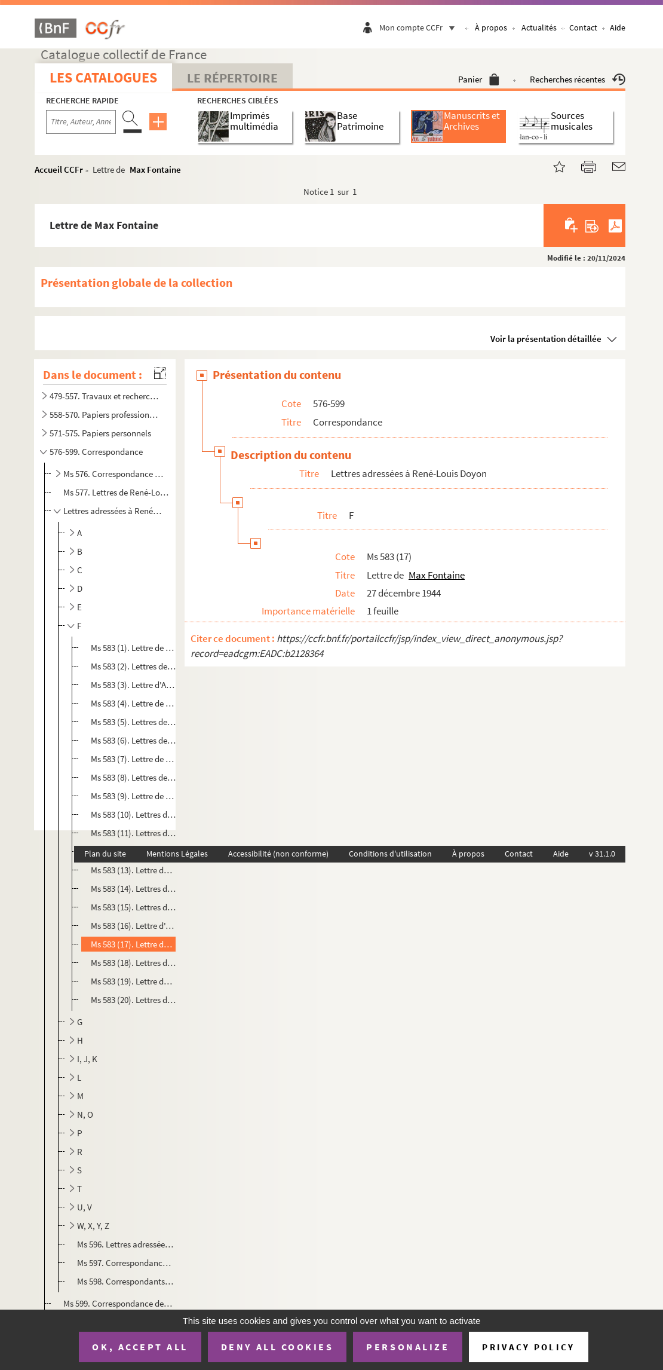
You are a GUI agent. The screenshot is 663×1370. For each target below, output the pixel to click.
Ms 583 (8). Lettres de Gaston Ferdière (133, 777)
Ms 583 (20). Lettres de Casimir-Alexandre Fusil (133, 999)
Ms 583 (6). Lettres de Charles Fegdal (133, 740)
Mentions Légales (177, 853)
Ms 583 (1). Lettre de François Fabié (133, 647)
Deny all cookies (277, 1347)
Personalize (407, 1347)
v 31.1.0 (602, 853)
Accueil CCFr (59, 169)
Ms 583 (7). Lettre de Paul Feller (133, 758)
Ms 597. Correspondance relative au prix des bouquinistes (125, 1262)
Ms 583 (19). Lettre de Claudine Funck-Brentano (133, 981)
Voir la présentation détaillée (545, 338)
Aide (617, 27)
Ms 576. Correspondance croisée (113, 473)
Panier (478, 79)
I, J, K (87, 1059)
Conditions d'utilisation (390, 853)
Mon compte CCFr (420, 27)
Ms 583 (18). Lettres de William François (133, 962)
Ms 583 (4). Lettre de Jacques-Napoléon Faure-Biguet (133, 703)
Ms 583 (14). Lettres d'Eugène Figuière (133, 888)
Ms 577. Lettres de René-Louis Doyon (118, 492)
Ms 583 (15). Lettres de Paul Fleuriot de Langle (133, 907)
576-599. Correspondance (96, 451)
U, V (84, 1207)
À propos (491, 27)
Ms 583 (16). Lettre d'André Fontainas (133, 925)
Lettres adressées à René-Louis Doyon (113, 510)
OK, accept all (140, 1347)
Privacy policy (528, 1347)
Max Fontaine (155, 169)
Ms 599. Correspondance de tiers (118, 1303)
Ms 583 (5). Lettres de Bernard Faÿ (133, 721)
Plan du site (105, 853)
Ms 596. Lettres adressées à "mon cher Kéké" (125, 1244)
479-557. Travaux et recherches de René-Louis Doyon (106, 396)
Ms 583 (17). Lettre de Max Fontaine (133, 944)
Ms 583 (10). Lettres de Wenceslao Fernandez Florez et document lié (133, 814)
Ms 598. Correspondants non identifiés (125, 1281)
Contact (583, 27)
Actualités (539, 27)
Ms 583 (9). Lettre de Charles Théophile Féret (133, 796)
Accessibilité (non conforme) (278, 853)
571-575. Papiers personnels (100, 433)
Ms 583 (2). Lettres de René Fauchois (133, 666)
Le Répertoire (232, 77)
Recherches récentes (577, 79)
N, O (85, 1114)
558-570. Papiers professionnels (106, 414)
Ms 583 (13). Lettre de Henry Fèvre (133, 870)
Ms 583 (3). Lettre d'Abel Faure (133, 684)
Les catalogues (103, 77)
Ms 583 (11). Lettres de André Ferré (133, 833)
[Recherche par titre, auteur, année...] (81, 122)
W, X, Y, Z (93, 1225)
